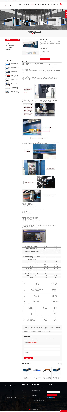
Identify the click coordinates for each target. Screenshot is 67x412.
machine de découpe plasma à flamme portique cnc (47, 376)
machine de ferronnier (9, 57)
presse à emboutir (9, 53)
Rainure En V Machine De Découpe (29, 327)
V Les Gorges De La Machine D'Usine (29, 329)
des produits (32, 4)
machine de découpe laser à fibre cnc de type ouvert (15, 65)
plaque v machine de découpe (36, 402)
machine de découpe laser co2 (11, 46)
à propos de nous (26, 4)
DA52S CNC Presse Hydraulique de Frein (14, 84)
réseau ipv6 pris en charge (33, 410)
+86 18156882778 (9, 0)
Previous (58, 364)
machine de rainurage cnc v (36, 404)
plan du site (47, 408)
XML (50, 408)
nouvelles (47, 4)
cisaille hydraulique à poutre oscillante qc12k (14, 77)
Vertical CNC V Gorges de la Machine (43, 329)
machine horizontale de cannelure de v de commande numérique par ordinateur (38, 332)
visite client (42, 4)
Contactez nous (55, 4)
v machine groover (9, 51)
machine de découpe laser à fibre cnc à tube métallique (37, 376)
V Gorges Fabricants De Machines (54, 327)
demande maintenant (45, 59)
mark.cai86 (10, 396)
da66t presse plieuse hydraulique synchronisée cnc (15, 92)
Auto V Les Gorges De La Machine (41, 327)
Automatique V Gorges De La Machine (48, 326)
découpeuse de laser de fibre (11, 42)
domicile (20, 4)
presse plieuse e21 (34, 394)
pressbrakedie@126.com (17, 0)
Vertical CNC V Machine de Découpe (34, 326)
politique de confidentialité (26, 399)
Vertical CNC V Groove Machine (32, 343)
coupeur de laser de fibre (36, 390)
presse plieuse (8, 44)
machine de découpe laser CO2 (14, 80)
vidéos (51, 4)
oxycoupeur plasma (9, 49)
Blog (23, 398)
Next (61, 364)
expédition (37, 4)
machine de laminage (9, 55)
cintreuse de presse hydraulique (37, 392)
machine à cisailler (9, 48)
